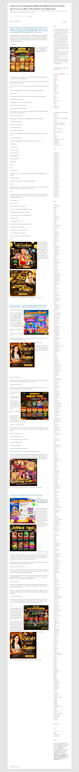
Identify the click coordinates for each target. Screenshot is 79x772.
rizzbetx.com (56, 492)
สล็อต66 (55, 664)
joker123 (55, 76)
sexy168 (55, 514)
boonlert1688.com (57, 283)
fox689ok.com (56, 320)
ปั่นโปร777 (55, 646)
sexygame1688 (56, 520)
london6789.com (57, 382)
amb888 (55, 244)
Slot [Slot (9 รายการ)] (59, 751)
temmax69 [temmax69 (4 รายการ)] (59, 752)
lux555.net (56, 388)
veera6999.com (56, 594)
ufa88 (55, 574)
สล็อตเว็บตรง (56, 79)
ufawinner (55, 586)
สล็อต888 (55, 87)
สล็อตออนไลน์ (56, 682)
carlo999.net (56, 287)
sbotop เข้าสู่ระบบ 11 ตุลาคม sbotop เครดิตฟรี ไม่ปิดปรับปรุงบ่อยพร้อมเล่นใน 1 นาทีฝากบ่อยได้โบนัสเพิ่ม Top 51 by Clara (28, 306)
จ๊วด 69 (55, 627)
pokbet (55, 468)
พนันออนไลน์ (56, 648)
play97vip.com (56, 467)
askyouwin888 (56, 250)
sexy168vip (56, 516)
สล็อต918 (55, 672)
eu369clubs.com (57, 308)
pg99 (54, 443)
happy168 (55, 336)
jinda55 (55, 352)
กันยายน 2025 (56, 162)
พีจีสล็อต (55, 649)
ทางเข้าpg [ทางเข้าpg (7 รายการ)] (56, 753)
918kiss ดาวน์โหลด (57, 225)
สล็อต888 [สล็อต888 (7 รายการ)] (59, 756)
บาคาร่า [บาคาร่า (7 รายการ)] (60, 753)
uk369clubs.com (57, 588)
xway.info (55, 612)
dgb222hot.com (56, 301)
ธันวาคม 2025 (56, 158)
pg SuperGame (56, 440)
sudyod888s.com (57, 553)
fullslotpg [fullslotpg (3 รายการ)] (57, 744)
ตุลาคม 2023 (56, 197)
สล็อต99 (55, 675)
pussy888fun (56, 483)
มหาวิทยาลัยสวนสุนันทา (58, 654)
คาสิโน (55, 624)
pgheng (55, 447)
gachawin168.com (57, 327)
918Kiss (55, 223)
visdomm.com (56, 605)
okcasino (55, 425)
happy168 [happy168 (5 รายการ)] (62, 744)
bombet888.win (56, 280)
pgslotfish (55, 462)
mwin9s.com (56, 413)
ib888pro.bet (56, 348)
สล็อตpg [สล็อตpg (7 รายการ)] (63, 756)
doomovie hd (56, 108)
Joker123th (56, 358)
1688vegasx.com (57, 206)
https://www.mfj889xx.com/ (59, 345)
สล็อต (55, 658)
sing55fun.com (56, 525)
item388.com (56, 351)
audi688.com (56, 252)
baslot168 (55, 263)
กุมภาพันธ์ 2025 (56, 173)
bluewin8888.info (57, 278)
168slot (55, 207)
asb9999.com (56, 249)
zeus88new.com (57, 621)
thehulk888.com (57, 562)
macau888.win (56, 396)
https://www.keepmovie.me (59, 139)
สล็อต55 (55, 663)
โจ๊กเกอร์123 (56, 719)
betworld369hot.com (57, 275)
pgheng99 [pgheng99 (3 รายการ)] (65, 746)
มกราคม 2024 (56, 192)
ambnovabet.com (57, 246)
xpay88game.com (57, 611)
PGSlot (55, 450)
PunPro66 (55, 474)
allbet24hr (55, 240)
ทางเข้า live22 (56, 633)
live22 (55, 134)
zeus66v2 (55, 620)
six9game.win (56, 526)
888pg (55, 220)
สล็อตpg (55, 676)
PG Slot (55, 437)
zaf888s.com (56, 618)
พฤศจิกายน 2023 (57, 195)
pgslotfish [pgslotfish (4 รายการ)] (62, 749)
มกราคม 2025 (56, 174)
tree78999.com (56, 571)
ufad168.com (56, 580)
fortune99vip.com (57, 318)
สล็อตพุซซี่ (55, 679)
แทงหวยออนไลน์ (57, 716)
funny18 (55, 324)
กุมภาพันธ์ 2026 (56, 155)
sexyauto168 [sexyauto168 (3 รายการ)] (56, 751)
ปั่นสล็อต (55, 642)
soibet (55, 541)
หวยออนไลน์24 (56, 694)
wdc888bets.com (57, 606)
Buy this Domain (29, 16)
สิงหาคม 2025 (56, 164)
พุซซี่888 (55, 125)
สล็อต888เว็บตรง (56, 670)
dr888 (55, 302)
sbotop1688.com (20, 297)
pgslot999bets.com (57, 459)
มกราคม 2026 (56, 157)
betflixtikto (56, 271)
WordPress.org (56, 735)
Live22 (55, 376)
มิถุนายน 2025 (56, 167)
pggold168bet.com (57, 444)
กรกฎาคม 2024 (56, 183)
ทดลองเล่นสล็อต (56, 630)
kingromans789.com (57, 364)
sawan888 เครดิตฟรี (57, 507)
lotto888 (55, 384)
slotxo (55, 94)
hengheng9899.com (57, 338)
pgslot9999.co (56, 458)
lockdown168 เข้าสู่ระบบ (58, 379)
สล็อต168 (55, 661)
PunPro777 (56, 477)
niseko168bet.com (57, 419)
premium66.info (57, 471)
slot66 (55, 82)
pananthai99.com (57, 433)
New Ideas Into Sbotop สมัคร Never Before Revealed (26, 495)
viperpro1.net (56, 600)
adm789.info (56, 237)
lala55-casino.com (57, 369)
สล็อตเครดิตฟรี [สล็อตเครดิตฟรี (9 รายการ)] (64, 757)
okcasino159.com (57, 427)
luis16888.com (56, 387)
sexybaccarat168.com (58, 519)
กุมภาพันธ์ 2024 (56, 191)
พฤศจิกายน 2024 (57, 177)
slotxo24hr (56, 539)
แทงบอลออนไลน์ (57, 715)
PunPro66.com (56, 476)
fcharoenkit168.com (57, 312)
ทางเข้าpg (55, 636)
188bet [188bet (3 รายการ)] (58, 743)
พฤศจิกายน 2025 (57, 159)
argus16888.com (57, 247)
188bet (55, 208)
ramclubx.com (56, 485)
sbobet (55, 508)
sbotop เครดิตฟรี (16, 448)
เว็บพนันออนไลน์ (57, 710)
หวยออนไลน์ (56, 692)
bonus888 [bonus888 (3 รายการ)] (65, 743)
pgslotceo (55, 461)
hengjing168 (56, 339)
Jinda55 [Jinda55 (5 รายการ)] (55, 745)
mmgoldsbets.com (57, 410)
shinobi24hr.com (57, 523)
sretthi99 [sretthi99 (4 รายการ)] (55, 752)
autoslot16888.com (57, 253)
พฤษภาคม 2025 (56, 168)
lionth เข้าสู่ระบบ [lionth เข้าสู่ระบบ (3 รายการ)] (65, 745)
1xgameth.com (56, 216)
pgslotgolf (55, 464)
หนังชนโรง (56, 136)
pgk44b (55, 449)
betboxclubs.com (57, 269)
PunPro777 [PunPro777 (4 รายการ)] (66, 749)
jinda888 (55, 354)
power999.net (56, 470)
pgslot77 (55, 453)
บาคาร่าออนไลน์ (56, 93)
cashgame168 (56, 289)
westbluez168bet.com (58, 609)
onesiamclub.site (57, 430)
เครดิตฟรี (55, 701)
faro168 (55, 311)
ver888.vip (55, 599)
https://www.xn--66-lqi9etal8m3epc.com (61, 118)
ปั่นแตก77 (55, 645)
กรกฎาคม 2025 (56, 165)
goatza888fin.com (57, 332)
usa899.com (56, 590)
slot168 (55, 78)
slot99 (55, 81)
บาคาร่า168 (56, 639)
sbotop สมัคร (32, 297)
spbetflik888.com (57, 542)
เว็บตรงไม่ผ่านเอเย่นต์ (57, 706)
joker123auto (56, 357)
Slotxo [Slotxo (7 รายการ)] (64, 751)
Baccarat (55, 256)
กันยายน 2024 (56, 180)
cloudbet (55, 296)
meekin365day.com (57, 403)
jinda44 (55, 84)
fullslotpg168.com (57, 323)
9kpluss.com (56, 228)
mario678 (55, 398)
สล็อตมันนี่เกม (56, 681)
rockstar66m (56, 495)
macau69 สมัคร (56, 394)
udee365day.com (57, 572)
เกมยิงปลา (55, 700)
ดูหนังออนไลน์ (56, 116)
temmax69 (56, 559)
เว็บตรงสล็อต (56, 704)
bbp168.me (56, 265)
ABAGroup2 (56, 231)
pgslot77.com (56, 455)
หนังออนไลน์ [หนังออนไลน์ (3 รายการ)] (63, 758)
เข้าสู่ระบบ (55, 731)
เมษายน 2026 (56, 152)
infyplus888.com (57, 349)
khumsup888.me (57, 363)
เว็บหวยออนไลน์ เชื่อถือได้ (58, 713)
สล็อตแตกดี (56, 688)
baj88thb (55, 257)
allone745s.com (56, 241)
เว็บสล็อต (55, 712)
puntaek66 (56, 480)
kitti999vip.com (56, 367)
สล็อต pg (55, 660)
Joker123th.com (56, 360)
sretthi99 (55, 547)
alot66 (55, 243)
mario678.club (56, 400)
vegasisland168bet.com (58, 596)
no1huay (55, 422)
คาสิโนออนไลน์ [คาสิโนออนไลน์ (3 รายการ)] (63, 752)
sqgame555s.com (57, 545)
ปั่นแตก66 (55, 643)
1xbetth (55, 213)
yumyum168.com (57, 615)
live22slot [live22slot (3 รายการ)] (55, 746)
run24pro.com (56, 499)
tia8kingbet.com (57, 563)
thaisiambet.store (57, 560)
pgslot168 (55, 452)
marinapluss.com (57, 397)
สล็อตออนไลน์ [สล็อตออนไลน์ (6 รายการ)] (57, 757)
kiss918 (55, 103)
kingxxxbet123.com (57, 366)
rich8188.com (56, 491)
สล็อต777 (55, 667)
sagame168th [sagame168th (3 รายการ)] (61, 750)
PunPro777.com (57, 479)
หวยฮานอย (56, 695)
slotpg (55, 96)
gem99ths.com (56, 329)
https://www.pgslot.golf (58, 128)
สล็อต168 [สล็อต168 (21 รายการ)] (64, 755)
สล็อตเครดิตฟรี (56, 683)
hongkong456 (56, 344)
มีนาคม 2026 (56, 154)
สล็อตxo (55, 678)
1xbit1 (55, 214)
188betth (55, 210)
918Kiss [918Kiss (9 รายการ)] (61, 743)
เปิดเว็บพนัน (56, 703)
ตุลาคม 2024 (56, 179)
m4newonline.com (57, 391)
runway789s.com (57, 501)
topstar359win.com (57, 568)
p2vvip (55, 431)
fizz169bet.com (56, 317)
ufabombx (56, 578)
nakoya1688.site (57, 415)
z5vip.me (55, 617)
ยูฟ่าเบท (55, 655)
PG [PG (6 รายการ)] (60, 746)
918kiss (55, 115)
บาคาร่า (55, 127)
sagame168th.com (57, 505)
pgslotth (55, 465)
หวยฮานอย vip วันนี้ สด (58, 697)
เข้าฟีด (55, 732)
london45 (55, 381)
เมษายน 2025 (56, 170)
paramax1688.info (57, 434)
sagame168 (56, 502)
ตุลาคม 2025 (56, 161)
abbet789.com (56, 232)
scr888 (55, 513)
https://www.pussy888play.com (59, 124)
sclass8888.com (56, 511)
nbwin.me (55, 416)
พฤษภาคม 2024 (56, 186)
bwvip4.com (56, 284)
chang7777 (56, 293)
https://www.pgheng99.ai (58, 131)
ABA (54, 229)
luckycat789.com (57, 385)
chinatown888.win (57, 295)
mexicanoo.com (57, 407)
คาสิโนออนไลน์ (56, 626)
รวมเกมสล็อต (56, 657)
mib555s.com (56, 409)
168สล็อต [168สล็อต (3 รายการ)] (55, 743)
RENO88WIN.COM (57, 486)
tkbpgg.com (56, 566)
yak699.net (56, 614)
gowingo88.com (56, 335)
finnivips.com (56, 315)
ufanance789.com (57, 584)
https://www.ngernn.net (58, 145)
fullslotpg (55, 321)
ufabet (55, 575)
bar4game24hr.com (57, 262)
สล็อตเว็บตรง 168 (57, 686)
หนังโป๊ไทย (56, 97)
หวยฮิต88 (55, 698)
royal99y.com (56, 498)
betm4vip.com (56, 272)
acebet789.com (56, 235)
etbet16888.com (57, 305)
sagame (55, 119)
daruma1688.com (57, 299)
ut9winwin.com (56, 593)
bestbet (55, 268)
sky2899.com (56, 529)
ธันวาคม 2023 (56, 194)
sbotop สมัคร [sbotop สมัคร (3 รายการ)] (65, 750)
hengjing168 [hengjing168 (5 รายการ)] (66, 744)
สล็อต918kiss (56, 673)
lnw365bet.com (56, 378)
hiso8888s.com (56, 342)
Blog (16, 16)
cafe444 (55, 286)
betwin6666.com (57, 274)
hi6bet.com (56, 341)
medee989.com (56, 401)
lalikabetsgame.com (57, 370)
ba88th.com (56, 254)
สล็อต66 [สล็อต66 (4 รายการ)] (59, 755)
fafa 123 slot (56, 309)
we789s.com (56, 608)
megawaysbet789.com (58, 404)
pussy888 (55, 91)
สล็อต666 (55, 666)
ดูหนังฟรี (55, 137)
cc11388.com (56, 292)
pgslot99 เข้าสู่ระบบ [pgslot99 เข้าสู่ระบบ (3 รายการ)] (57, 749)
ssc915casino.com (57, 550)
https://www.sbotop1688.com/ (42, 499)
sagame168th (56, 504)
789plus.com (56, 217)
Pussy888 (55, 482)
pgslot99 (55, 456)
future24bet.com (57, 326)
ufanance (55, 583)
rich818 (55, 489)
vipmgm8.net (56, 603)
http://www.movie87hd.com (59, 122)
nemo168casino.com (57, 418)
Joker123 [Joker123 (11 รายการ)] (59, 745)
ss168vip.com (56, 548)
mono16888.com (57, 412)
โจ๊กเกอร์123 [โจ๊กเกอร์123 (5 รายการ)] (56, 759)
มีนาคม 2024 (56, 189)
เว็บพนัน (55, 709)
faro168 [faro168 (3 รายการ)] (55, 744)
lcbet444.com (56, 372)
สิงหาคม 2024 (56, 182)
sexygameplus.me (57, 522)
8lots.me (55, 222)
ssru (54, 551)
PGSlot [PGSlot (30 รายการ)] (60, 748)
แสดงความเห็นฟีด (57, 734)
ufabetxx (55, 577)
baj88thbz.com (56, 259)
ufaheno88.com (56, 581)
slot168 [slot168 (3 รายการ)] (61, 751)
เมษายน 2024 (56, 188)
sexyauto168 (56, 517)
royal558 (55, 496)
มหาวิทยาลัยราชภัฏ (57, 652)
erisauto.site (56, 303)
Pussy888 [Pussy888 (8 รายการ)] (56, 750)
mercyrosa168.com (57, 406)
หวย (54, 691)
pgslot (55, 102)
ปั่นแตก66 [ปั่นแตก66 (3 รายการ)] (64, 753)
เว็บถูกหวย (55, 707)
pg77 (54, 442)
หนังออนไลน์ (56, 689)
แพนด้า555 (56, 718)
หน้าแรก (11, 16)
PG (54, 436)
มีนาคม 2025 (56, 171)
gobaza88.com (56, 333)
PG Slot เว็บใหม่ (56, 439)
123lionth (55, 204)
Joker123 (55, 355)
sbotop (31, 39)
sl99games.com (56, 531)
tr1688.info (56, 569)
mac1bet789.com (57, 393)
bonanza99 (56, 281)
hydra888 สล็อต (56, 347)
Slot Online (56, 534)
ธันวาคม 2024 (56, 176)
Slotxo (55, 538)
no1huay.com (56, 424)
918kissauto (56, 226)
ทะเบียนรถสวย (56, 632)
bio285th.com (56, 277)
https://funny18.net (57, 100)
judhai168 (55, 361)
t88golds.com (56, 557)
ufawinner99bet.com (57, 587)
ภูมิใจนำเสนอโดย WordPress (14, 766)
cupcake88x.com (57, 298)
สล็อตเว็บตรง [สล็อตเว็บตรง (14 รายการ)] (58, 758)
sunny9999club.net (57, 556)
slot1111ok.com (56, 535)
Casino (55, 290)
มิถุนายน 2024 (56, 185)
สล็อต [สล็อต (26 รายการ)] (56, 755)
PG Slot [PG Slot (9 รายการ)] (56, 748)
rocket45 (55, 493)
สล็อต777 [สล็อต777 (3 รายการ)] (55, 756)
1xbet (55, 99)
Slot (54, 532)
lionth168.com (56, 373)
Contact (21, 16)
